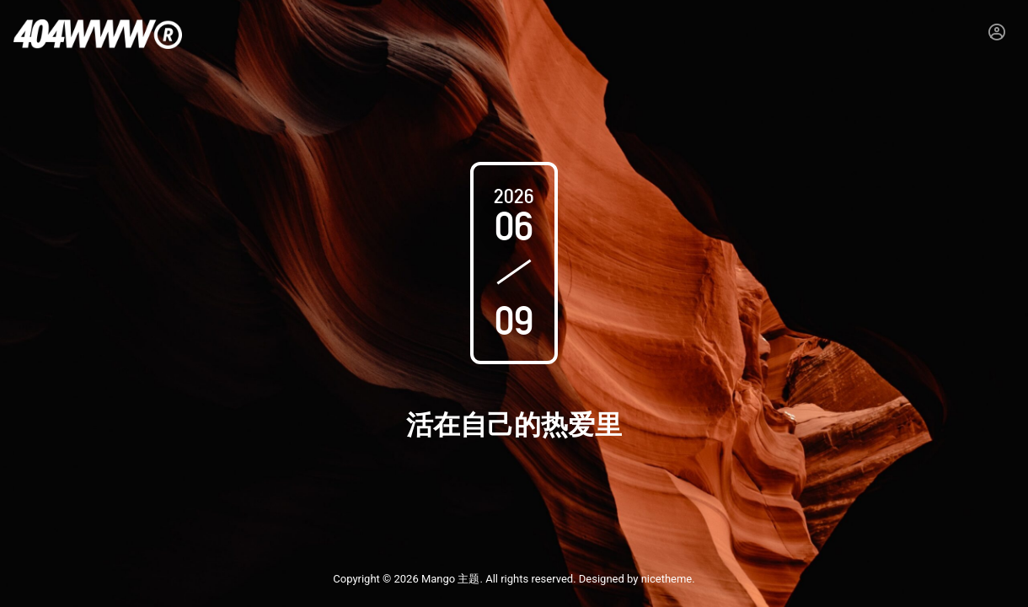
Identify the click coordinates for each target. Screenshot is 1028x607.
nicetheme (667, 578)
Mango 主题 (450, 578)
